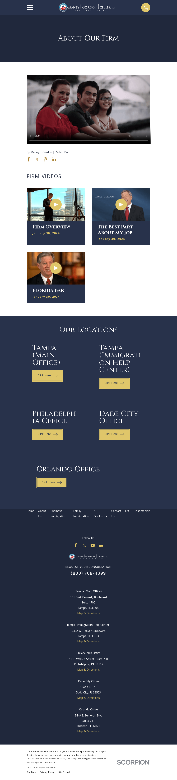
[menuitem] (31, 772)
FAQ (127, 511)
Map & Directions (88, 613)
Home (30, 511)
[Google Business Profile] (101, 545)
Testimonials (142, 511)
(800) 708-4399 (88, 574)
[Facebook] (76, 545)
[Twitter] (84, 545)
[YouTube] (93, 545)
